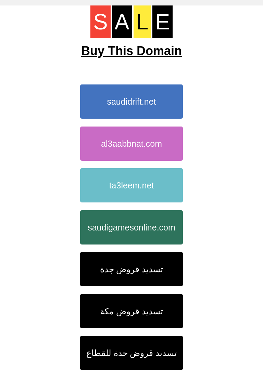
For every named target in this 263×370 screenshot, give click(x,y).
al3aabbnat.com (131, 143)
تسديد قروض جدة (131, 269)
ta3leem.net (131, 185)
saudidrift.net (131, 101)
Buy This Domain (131, 51)
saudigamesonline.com (131, 227)
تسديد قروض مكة (131, 311)
